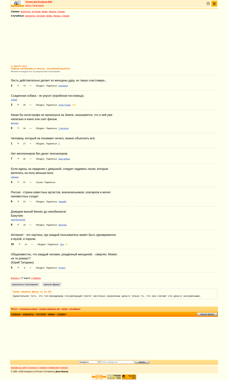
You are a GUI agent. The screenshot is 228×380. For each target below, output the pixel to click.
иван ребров (64, 159)
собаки (14, 100)
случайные (74, 309)
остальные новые (28, 309)
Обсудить (40, 86)
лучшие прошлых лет (49, 309)
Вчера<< (15, 278)
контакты (33, 368)
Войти (28, 5)
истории (36, 11)
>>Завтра (36, 278)
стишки (61, 11)
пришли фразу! (207, 314)
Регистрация (38, 5)
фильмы (15, 123)
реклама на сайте (19, 368)
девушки (15, 177)
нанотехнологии (18, 220)
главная (15, 314)
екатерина (63, 86)
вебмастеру (54, 368)
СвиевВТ (62, 202)
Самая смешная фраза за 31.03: (32, 291)
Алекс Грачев (64, 105)
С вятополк (63, 128)
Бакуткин (62, 225)
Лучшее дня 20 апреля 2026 (38, 2)
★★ (74, 105)
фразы (52, 11)
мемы (45, 11)
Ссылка (39, 182)
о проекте (42, 368)
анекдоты (26, 11)
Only (62, 244)
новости (64, 368)
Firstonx (61, 268)
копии (64, 309)
